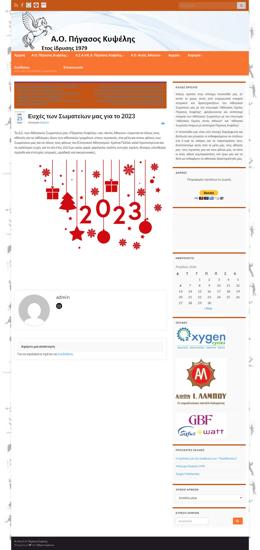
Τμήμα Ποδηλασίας (188, 474)
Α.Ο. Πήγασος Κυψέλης (50, 55)
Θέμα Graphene (45, 545)
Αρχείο (174, 55)
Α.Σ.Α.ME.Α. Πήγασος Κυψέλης (100, 55)
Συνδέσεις (35, 68)
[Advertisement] (199, 217)
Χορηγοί (195, 55)
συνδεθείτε (65, 354)
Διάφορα (44, 122)
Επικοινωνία (73, 67)
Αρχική (19, 55)
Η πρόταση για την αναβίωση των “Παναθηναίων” (206, 458)
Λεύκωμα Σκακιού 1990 (190, 466)
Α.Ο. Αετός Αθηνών (146, 55)
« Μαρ (208, 308)
